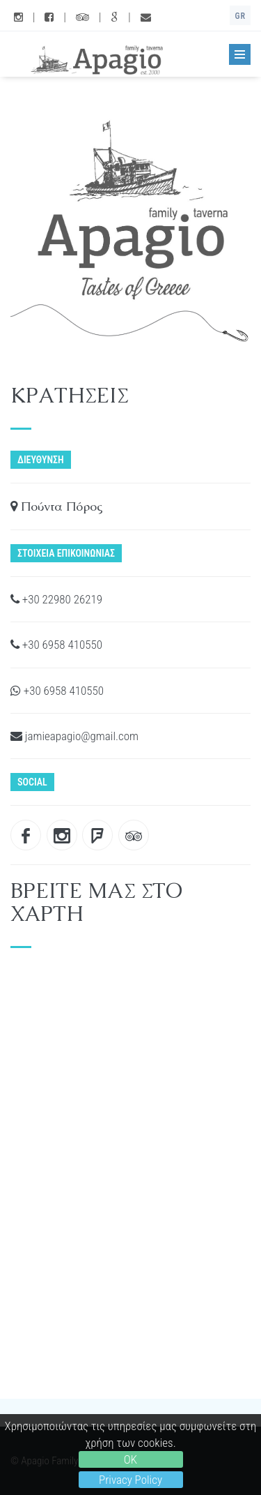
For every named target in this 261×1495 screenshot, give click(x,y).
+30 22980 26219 (56, 599)
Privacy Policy (130, 1480)
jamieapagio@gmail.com (74, 736)
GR (240, 16)
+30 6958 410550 (56, 645)
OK (130, 1459)
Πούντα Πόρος (56, 506)
